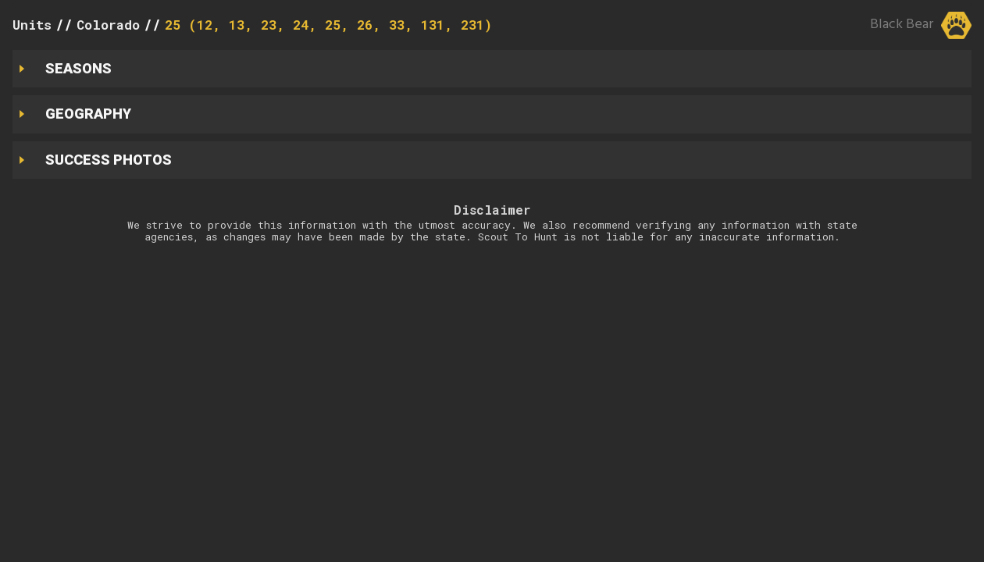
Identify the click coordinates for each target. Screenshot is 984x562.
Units (32, 25)
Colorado (108, 25)
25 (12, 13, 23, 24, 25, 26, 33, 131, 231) (328, 25)
